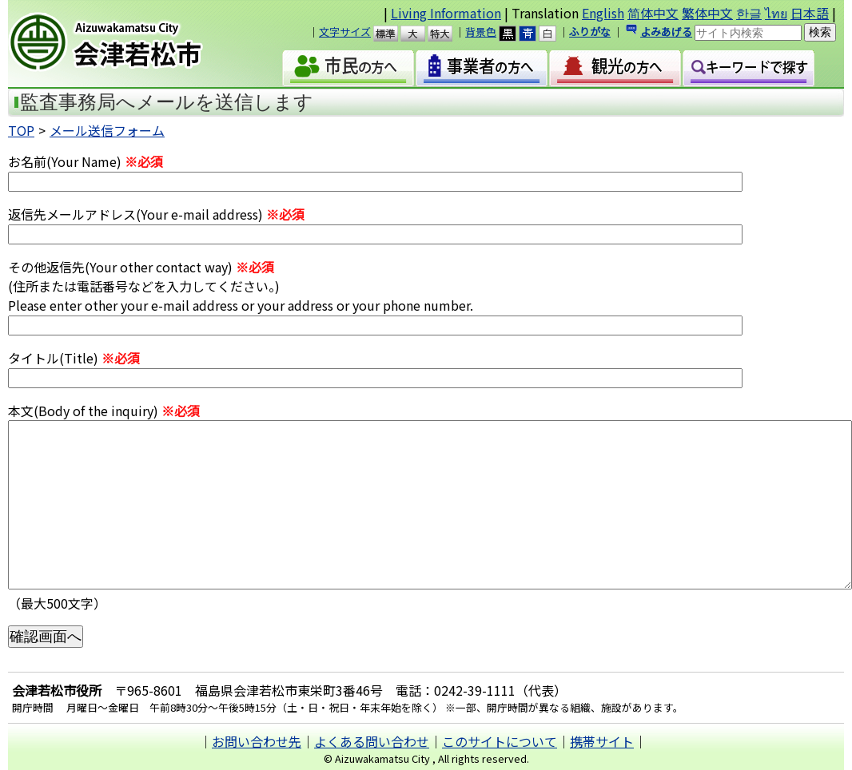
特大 (447, 34)
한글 (749, 12)
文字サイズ (345, 31)
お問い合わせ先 (256, 741)
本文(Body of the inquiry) (104, 410)
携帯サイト (602, 741)
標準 (393, 34)
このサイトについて (499, 741)
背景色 (480, 31)
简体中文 (653, 12)
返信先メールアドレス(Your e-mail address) (156, 214)
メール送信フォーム (107, 130)
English (603, 12)
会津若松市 (129, 44)
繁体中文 (707, 12)
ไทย (776, 12)
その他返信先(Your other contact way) (141, 266)
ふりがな (590, 31)
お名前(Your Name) (85, 161)
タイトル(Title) (74, 357)
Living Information (446, 12)
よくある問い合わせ (371, 741)
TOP (21, 130)
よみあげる (666, 31)
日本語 (809, 12)
